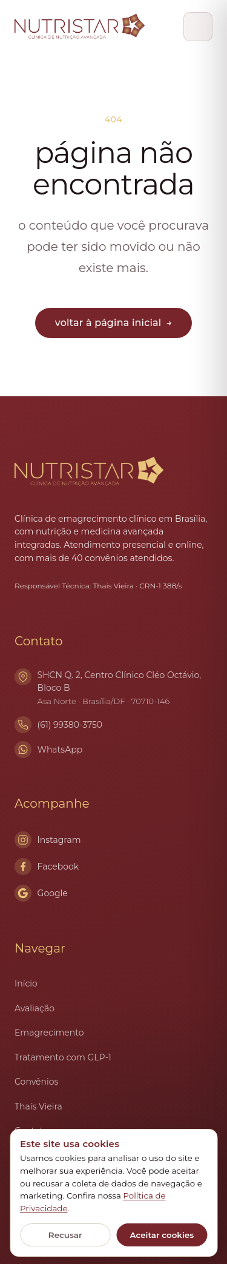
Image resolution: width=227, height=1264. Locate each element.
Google (41, 893)
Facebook (47, 866)
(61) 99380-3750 (70, 724)
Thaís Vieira (38, 1106)
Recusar (65, 1235)
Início (26, 983)
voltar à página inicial (113, 322)
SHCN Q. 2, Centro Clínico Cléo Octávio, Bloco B (125, 689)
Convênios (36, 1081)
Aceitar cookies (162, 1235)
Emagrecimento (49, 1032)
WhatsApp (60, 749)
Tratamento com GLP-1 (63, 1057)
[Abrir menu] (197, 26)
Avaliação (34, 1008)
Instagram (48, 839)
